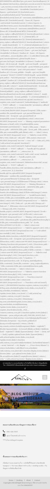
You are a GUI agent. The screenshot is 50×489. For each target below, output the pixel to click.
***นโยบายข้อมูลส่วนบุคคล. (13, 440)
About (28, 480)
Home (11, 480)
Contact (37, 480)
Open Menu (44, 377)
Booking (19, 480)
